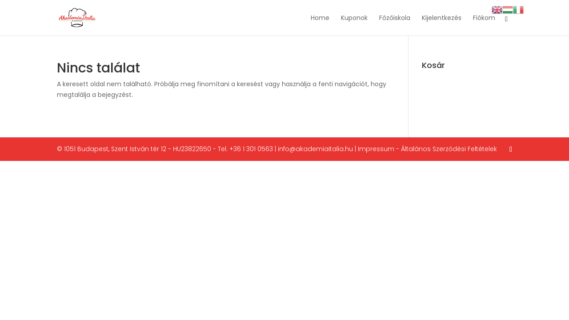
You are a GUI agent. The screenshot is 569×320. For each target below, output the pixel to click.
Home (320, 18)
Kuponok (354, 18)
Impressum (376, 148)
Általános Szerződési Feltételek (449, 148)
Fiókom (484, 18)
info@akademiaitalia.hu (315, 148)
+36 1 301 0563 (251, 148)
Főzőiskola (394, 18)
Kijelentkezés (441, 18)
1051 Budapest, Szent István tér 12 (115, 148)
